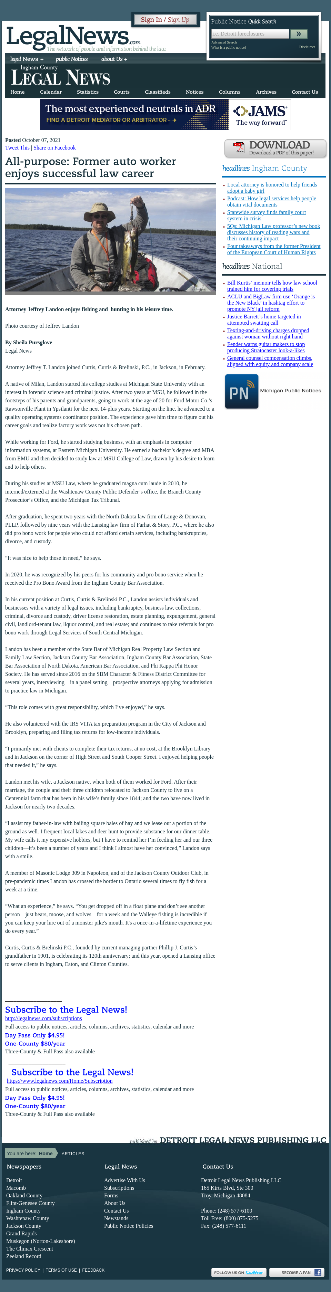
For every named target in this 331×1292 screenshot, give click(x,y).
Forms (111, 1195)
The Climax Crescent (29, 1249)
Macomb (16, 1188)
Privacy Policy (23, 1270)
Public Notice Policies (128, 1226)
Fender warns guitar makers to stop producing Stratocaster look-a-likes (266, 347)
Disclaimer (307, 47)
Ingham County (23, 1211)
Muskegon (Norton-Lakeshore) (40, 1241)
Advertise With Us (124, 1180)
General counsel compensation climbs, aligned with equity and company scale (270, 361)
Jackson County (23, 1226)
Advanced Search (224, 42)
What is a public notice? (228, 47)
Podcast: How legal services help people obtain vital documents (271, 201)
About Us (115, 1203)
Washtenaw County (27, 1218)
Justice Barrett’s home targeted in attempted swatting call (264, 320)
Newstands (116, 1218)
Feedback (93, 1270)
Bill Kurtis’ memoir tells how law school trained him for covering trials (272, 286)
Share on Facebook (54, 148)
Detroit (14, 1180)
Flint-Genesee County (30, 1203)
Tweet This (17, 148)
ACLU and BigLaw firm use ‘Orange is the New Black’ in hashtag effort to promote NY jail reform (271, 303)
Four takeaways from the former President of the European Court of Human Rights (274, 249)
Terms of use (61, 1270)
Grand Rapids (21, 1233)
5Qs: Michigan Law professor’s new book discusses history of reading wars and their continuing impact (273, 232)
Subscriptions (119, 1188)
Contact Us (116, 1211)
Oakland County (24, 1195)
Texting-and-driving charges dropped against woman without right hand (268, 333)
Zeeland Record (23, 1256)
